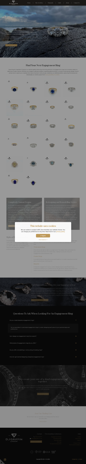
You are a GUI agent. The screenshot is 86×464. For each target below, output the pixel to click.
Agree (43, 236)
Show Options (43, 239)
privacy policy (60, 231)
